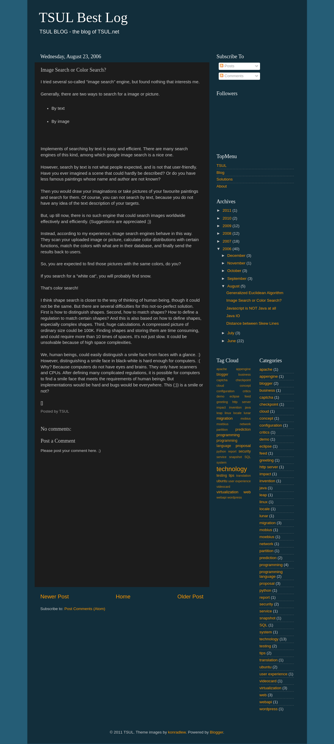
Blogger (216, 732)
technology (232, 469)
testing (222, 475)
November (237, 263)
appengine (243, 369)
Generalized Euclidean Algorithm (254, 293)
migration (225, 418)
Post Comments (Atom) (84, 609)
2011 (227, 210)
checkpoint (243, 380)
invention (235, 407)
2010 (227, 218)
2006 (227, 249)
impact (221, 407)
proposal (243, 445)
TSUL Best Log (83, 17)
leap (219, 413)
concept (245, 385)
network (245, 424)
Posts (227, 66)
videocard (223, 486)
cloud (220, 385)
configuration (226, 391)
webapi (222, 497)
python (221, 451)
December (237, 255)
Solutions (225, 179)
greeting (222, 402)
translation (243, 475)
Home (123, 596)
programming (228, 435)
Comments (231, 76)
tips (231, 475)
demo (221, 396)
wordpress (234, 497)
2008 (227, 233)
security (244, 451)
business (244, 374)
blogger (223, 374)
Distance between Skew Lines (252, 323)
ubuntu (222, 481)
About (222, 186)
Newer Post (54, 596)
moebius (223, 424)
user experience (239, 481)
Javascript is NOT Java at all (251, 308)
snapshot (235, 457)
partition (222, 429)
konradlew (177, 732)
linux (228, 413)
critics (247, 391)
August (234, 286)
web (247, 492)
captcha (222, 380)
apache (222, 369)
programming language (271, 574)
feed (248, 396)
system (222, 462)
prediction (243, 429)
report (232, 451)
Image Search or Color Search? (254, 300)
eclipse (234, 396)
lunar (247, 413)
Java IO (233, 316)
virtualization (227, 492)
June (232, 341)
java (248, 407)
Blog (221, 172)
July (231, 333)
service (222, 457)
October (235, 270)
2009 (227, 226)
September (237, 278)
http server (241, 402)
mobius (246, 418)
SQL (247, 457)
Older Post (190, 596)
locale (237, 413)
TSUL (222, 165)
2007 (227, 241)
